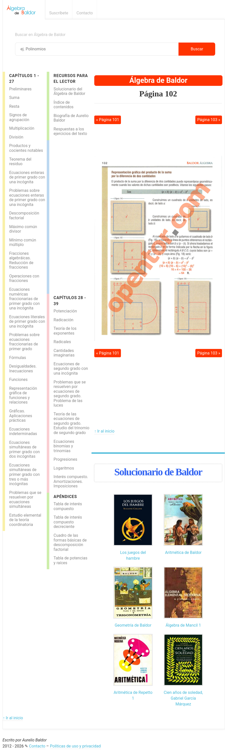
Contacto (84, 13)
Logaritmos (64, 468)
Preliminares (20, 89)
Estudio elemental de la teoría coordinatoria (25, 520)
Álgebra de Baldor (158, 80)
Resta (14, 106)
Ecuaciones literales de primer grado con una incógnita (27, 321)
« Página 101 (107, 119)
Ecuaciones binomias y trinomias (64, 446)
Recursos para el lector (71, 78)
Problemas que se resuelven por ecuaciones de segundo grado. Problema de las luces (70, 394)
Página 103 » (208, 119)
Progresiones (65, 459)
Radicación (63, 319)
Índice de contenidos (63, 105)
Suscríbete (58, 13)
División (16, 137)
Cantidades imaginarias (64, 353)
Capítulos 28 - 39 (70, 300)
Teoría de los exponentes (65, 331)
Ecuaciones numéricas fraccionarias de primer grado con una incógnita (24, 298)
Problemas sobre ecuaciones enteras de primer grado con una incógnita (27, 197)
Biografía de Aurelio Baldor (71, 118)
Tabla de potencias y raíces (70, 560)
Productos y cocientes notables (26, 148)
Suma (14, 97)
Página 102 (158, 93)
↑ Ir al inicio (104, 431)
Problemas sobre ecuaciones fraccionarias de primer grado (24, 341)
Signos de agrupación (19, 117)
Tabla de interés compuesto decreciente (68, 522)
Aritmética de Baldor (183, 552)
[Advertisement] (69, 215)
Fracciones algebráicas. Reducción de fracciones (21, 260)
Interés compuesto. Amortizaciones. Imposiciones (71, 481)
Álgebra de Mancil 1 (183, 625)
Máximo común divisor (23, 229)
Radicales (62, 341)
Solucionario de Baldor (158, 472)
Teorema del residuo (20, 161)
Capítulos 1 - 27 (24, 78)
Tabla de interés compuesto (68, 506)
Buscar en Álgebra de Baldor (40, 34)
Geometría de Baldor (133, 625)
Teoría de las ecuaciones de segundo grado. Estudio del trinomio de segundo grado (71, 423)
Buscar (197, 49)
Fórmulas (17, 357)
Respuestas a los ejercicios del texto (70, 131)
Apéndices (65, 496)
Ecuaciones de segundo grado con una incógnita (71, 369)
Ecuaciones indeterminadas (23, 431)
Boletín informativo (213, 13)
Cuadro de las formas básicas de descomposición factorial (70, 542)
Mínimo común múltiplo (22, 242)
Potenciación (65, 311)
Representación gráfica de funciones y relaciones (23, 395)
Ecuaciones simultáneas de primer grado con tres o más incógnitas (24, 474)
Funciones (18, 379)
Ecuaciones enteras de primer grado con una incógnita (27, 177)
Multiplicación (21, 128)
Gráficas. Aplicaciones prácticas (20, 416)
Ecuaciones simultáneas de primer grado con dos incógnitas (24, 449)
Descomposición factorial (24, 215)
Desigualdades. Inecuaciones (23, 368)
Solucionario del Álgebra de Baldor (69, 91)
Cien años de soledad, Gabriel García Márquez (183, 698)
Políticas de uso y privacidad (75, 746)
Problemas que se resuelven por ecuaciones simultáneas (25, 499)
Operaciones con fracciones (24, 278)
